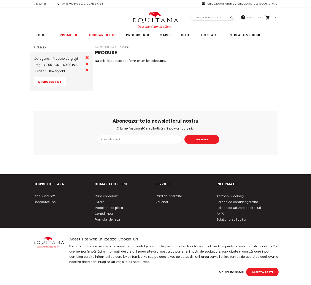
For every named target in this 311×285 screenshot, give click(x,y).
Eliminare (87, 57)
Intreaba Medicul (244, 35)
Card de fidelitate (169, 196)
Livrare (99, 202)
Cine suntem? (44, 196)
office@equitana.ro (220, 4)
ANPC (221, 213)
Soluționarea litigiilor (231, 219)
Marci (165, 35)
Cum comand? (106, 196)
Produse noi (137, 35)
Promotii (68, 35)
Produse (41, 35)
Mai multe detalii (231, 272)
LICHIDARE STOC (101, 35)
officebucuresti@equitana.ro (257, 4)
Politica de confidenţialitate (237, 202)
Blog (186, 35)
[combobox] (212, 18)
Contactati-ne (44, 202)
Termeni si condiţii (230, 196)
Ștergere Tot (50, 82)
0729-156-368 (94, 4)
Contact (209, 35)
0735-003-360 (72, 4)
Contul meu (104, 213)
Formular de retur (108, 219)
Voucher (162, 202)
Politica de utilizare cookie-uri (239, 208)
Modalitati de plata (109, 208)
